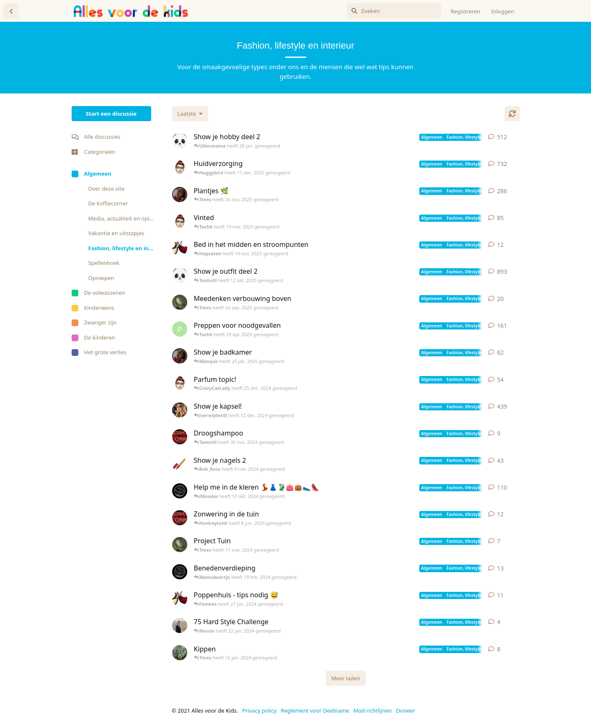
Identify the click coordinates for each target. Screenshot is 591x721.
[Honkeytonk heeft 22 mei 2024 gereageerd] (179, 517)
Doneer (405, 710)
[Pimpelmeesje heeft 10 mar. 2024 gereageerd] (179, 544)
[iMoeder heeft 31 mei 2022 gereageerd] (179, 221)
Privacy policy (259, 710)
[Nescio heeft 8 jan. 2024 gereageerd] (179, 625)
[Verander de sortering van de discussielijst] (190, 113)
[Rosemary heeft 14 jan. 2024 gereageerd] (179, 652)
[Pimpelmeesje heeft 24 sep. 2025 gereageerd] (179, 302)
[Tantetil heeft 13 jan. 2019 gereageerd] (179, 355)
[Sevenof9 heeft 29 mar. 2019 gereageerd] (179, 410)
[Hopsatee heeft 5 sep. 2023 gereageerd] (179, 598)
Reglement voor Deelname (315, 710)
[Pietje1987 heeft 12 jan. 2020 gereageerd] (179, 329)
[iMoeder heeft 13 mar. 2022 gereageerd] (179, 383)
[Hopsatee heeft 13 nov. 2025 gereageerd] (179, 248)
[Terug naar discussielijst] (10, 10)
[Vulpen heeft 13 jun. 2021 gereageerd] (179, 464)
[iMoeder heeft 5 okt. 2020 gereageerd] (179, 167)
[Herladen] (512, 113)
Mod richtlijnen (372, 710)
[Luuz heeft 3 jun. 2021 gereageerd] (179, 140)
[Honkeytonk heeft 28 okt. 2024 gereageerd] (179, 436)
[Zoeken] (394, 10)
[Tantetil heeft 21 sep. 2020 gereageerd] (179, 194)
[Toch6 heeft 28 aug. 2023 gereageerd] (179, 490)
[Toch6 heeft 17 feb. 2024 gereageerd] (179, 571)
